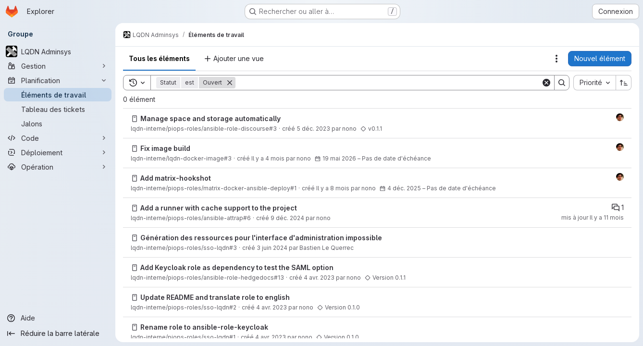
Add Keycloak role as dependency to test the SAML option (237, 267)
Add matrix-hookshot (175, 178)
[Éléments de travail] (57, 94)
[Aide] (57, 318)
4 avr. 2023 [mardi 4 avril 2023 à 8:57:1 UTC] (319, 277)
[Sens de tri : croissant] (623, 82)
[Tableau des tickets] (57, 109)
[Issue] (134, 119)
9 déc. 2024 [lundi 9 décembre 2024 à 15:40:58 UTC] (287, 218)
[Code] (57, 138)
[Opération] (57, 166)
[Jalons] (57, 123)
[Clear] (546, 82)
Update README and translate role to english (215, 297)
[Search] (388, 82)
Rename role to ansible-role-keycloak (204, 327)
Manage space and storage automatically (210, 118)
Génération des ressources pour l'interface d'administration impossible (261, 238)
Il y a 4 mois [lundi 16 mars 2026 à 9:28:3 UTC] (267, 158)
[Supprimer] (229, 82)
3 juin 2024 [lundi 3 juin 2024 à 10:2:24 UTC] (272, 247)
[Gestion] (57, 66)
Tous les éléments (159, 58)
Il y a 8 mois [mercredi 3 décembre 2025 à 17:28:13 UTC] (332, 188)
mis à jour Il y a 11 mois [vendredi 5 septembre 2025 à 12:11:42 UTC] (592, 217)
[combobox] (594, 82)
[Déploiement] (57, 152)
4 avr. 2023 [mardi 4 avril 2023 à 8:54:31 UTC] (270, 337)
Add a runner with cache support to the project (218, 208)
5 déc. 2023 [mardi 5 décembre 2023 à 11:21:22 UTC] (313, 128)
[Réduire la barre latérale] (57, 333)
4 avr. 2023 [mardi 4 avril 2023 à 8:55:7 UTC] (271, 307)
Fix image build (165, 148)
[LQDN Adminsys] (57, 51)
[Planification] (57, 80)
